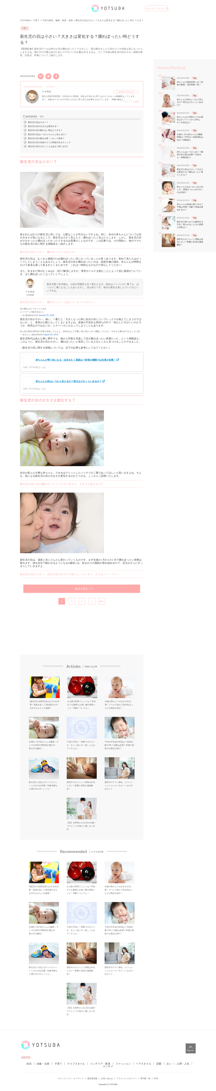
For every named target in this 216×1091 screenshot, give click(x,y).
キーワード (79, 1078)
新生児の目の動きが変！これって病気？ (46, 138)
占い (168, 1063)
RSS (156, 1078)
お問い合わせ (107, 1078)
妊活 (29, 1063)
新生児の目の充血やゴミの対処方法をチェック (49, 142)
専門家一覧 (145, 1078)
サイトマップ (64, 1078)
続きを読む (82, 588)
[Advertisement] (48, 633)
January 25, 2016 (46, 315)
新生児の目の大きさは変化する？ (43, 126)
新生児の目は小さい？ (38, 122)
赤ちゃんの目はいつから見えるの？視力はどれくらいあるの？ (62, 381)
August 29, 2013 (50, 334)
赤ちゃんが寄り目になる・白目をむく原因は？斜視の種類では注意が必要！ (69, 360)
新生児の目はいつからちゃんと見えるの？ (47, 134)
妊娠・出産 (43, 1063)
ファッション (123, 1063)
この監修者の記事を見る (125, 92)
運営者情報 (92, 1078)
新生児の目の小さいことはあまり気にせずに (48, 146)
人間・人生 (183, 1063)
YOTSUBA (25, 20)
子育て (36, 20)
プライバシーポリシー (126, 1078)
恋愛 (158, 1063)
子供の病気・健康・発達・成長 (57, 20)
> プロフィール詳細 (130, 101)
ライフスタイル (76, 1063)
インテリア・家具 (100, 1063)
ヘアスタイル (143, 1063)
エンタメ (108, 1066)
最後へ (101, 601)
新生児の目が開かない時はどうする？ (45, 130)
